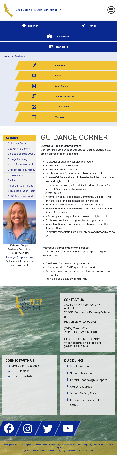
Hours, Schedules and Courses (22, 164)
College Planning (17, 159)
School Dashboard (82, 373)
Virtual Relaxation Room (21, 190)
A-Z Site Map (86, 450)
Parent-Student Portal (21, 185)
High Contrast (69, 451)
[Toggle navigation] (111, 10)
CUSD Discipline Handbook (22, 196)
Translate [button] (62, 47)
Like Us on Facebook (25, 365)
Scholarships (15, 175)
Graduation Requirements (22, 169)
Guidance (19, 56)
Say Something (80, 366)
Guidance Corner (17, 143)
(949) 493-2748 (76, 346)
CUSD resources (81, 386)
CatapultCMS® (99, 445)
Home (7, 56)
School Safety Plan (83, 393)
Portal (92, 25)
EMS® (110, 445)
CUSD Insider (20, 371)
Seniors (12, 180)
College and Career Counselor (22, 153)
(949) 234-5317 (75, 328)
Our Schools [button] (62, 36)
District (33, 25)
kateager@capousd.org (19, 257)
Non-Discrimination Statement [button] (40, 451)
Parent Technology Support (88, 380)
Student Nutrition (23, 376)
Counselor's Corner (19, 148)
